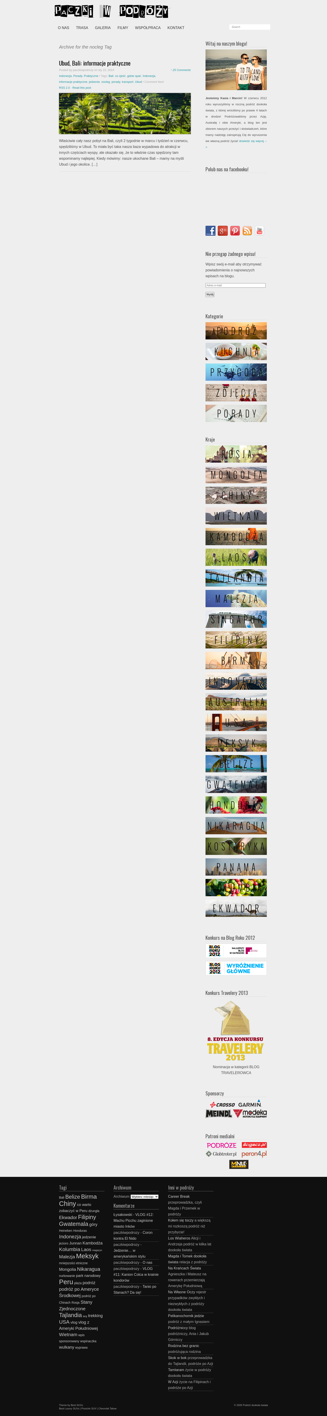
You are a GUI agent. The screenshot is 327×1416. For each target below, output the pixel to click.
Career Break (179, 1196)
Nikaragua (88, 1269)
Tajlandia (70, 1315)
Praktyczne (91, 76)
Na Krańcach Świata (184, 1268)
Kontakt (176, 28)
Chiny (67, 1203)
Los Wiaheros (179, 1238)
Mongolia (67, 1269)
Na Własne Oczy (181, 1292)
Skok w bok (177, 1358)
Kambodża (93, 1243)
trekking (95, 1315)
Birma (89, 1196)
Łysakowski (123, 1215)
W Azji (173, 1382)
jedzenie (94, 81)
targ (85, 1316)
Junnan (75, 1243)
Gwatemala (73, 1224)
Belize (72, 1197)
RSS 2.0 (64, 87)
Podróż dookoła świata (255, 1405)
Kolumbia (69, 1249)
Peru (66, 1282)
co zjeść (120, 76)
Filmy (123, 28)
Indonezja (65, 76)
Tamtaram (176, 1370)
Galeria (103, 28)
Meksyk (87, 1256)
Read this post (81, 87)
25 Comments (182, 70)
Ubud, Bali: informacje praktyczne (95, 63)
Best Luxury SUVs (69, 1408)
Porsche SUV (88, 1408)
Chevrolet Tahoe (107, 1408)
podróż (89, 1282)
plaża (78, 1283)
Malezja (67, 1256)
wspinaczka (88, 1341)
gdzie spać (134, 76)
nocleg (105, 81)
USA (64, 1322)
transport (128, 81)
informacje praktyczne (73, 81)
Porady (77, 76)
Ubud (138, 81)
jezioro (63, 1243)
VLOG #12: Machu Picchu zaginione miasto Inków (134, 1220)
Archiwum (121, 1196)
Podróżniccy (178, 1328)
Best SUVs (77, 1405)
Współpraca (148, 28)
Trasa (82, 28)
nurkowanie (67, 1276)
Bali (111, 76)
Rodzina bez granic (183, 1346)
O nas (63, 28)
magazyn (97, 1250)
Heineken (65, 1230)
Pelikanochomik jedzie (186, 1316)
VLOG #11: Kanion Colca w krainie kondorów (136, 1274)
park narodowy (88, 1276)
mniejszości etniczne (73, 1263)
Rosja (75, 1302)
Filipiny (87, 1217)
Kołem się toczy (180, 1220)
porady (115, 81)
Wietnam (68, 1334)
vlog (73, 1322)
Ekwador (68, 1217)
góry (93, 1224)
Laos (86, 1249)
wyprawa (81, 1347)
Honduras (80, 1230)
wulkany (66, 1347)
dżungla (93, 1211)
